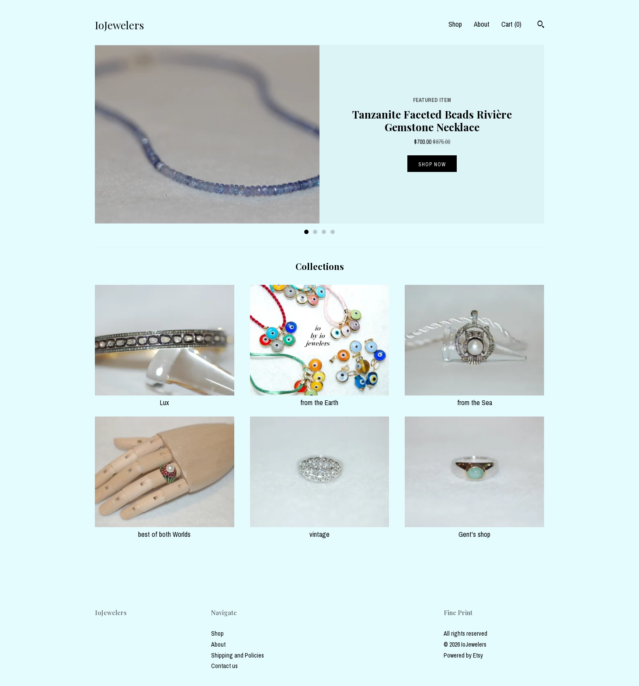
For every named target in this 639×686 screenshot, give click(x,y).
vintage (319, 529)
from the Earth (319, 397)
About (482, 24)
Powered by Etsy (463, 655)
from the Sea (474, 397)
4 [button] (332, 232)
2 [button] (315, 232)
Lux (164, 397)
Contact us (224, 666)
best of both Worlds (164, 529)
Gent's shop (474, 529)
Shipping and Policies (237, 655)
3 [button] (324, 232)
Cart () (511, 24)
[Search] (541, 25)
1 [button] (306, 232)
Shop (455, 24)
